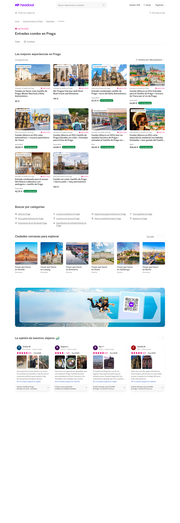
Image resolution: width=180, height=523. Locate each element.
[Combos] (31, 41)
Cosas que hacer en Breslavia (74, 268)
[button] (147, 5)
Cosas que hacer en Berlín (150, 268)
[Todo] (17, 41)
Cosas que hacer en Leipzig (48, 268)
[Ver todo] (150, 236)
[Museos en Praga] (138, 218)
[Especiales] (50, 21)
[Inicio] (17, 21)
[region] (90, 41)
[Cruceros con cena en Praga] (66, 218)
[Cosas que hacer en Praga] (33, 21)
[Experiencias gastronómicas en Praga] (109, 214)
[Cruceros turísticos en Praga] (66, 214)
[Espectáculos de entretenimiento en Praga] (70, 224)
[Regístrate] (159, 5)
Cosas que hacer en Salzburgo (125, 268)
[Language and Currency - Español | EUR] (135, 5)
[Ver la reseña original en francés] (67, 381)
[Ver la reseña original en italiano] (143, 381)
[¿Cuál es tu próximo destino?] (81, 5)
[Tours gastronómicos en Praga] (29, 218)
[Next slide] (163, 338)
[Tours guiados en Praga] (141, 214)
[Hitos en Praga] (22, 214)
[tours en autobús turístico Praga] (106, 218)
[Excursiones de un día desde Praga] (31, 223)
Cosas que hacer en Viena (99, 268)
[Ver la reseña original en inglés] (29, 381)
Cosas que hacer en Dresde (23, 268)
